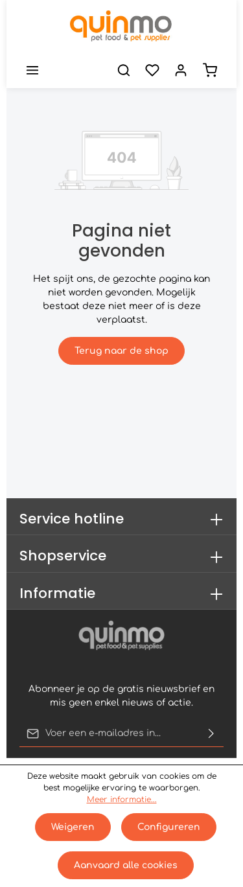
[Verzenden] (211, 733)
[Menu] (32, 70)
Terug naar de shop (121, 351)
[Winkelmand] (210, 70)
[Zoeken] (124, 70)
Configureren (168, 827)
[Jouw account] (181, 70)
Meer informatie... (122, 799)
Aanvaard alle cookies (126, 865)
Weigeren (73, 827)
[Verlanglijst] (152, 70)
